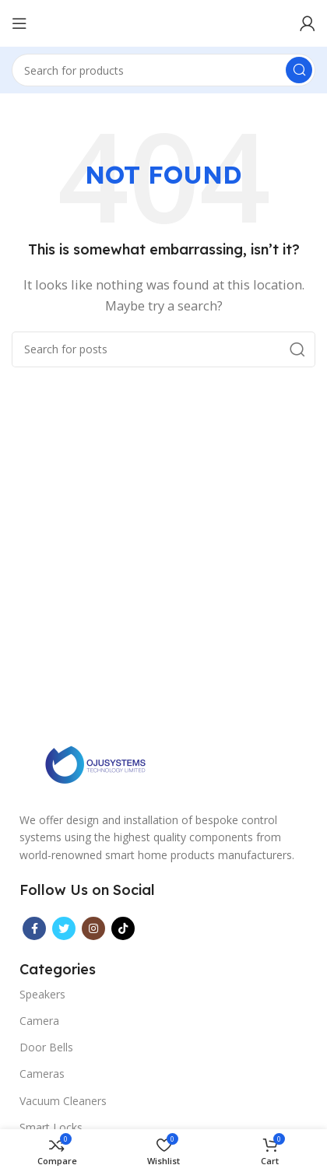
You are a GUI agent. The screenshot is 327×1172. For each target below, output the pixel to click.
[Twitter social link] (64, 928)
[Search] (163, 70)
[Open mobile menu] (19, 23)
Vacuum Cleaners (63, 1100)
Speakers (42, 994)
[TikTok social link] (123, 928)
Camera (39, 1020)
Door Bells (46, 1047)
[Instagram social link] (93, 928)
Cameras (42, 1073)
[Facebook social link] (34, 928)
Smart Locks (51, 1127)
